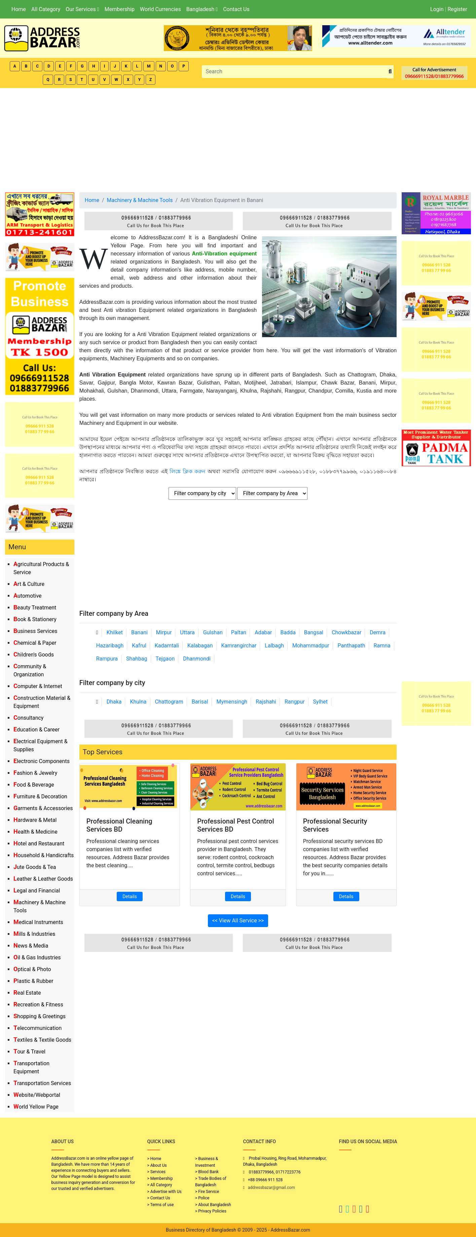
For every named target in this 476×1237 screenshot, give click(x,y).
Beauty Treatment (34, 607)
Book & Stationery (35, 619)
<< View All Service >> (238, 920)
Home (18, 9)
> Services (156, 1171)
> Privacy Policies (210, 1211)
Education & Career (36, 729)
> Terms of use (160, 1204)
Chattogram (169, 702)
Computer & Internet (37, 686)
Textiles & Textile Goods (42, 1040)
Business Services (35, 631)
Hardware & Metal (35, 820)
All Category (45, 9)
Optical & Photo (32, 969)
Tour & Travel (29, 1051)
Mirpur (164, 632)
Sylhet (320, 702)
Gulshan (213, 632)
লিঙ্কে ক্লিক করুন (188, 471)
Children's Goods (33, 654)
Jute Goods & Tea (34, 867)
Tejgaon (165, 658)
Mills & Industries (34, 934)
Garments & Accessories (43, 808)
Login (436, 9)
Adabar (263, 632)
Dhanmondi (197, 658)
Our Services (82, 9)
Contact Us (236, 9)
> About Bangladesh (213, 1204)
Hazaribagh (110, 645)
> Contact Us (158, 1198)
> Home (154, 1158)
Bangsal (313, 632)
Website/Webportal (36, 1095)
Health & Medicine (35, 832)
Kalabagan (200, 645)
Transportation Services (42, 1083)
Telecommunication (37, 1028)
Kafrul (139, 645)
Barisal (200, 702)
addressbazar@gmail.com (271, 1187)
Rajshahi (266, 702)
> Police (202, 1198)
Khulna (138, 702)
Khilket (115, 632)
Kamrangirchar (238, 645)
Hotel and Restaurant (38, 843)
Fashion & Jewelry (35, 773)
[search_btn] (390, 71)
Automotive (27, 596)
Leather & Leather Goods (43, 879)
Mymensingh (232, 702)
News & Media (30, 946)
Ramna (382, 645)
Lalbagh (274, 645)
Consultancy (28, 718)
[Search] (294, 71)
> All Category (159, 1185)
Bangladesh (202, 9)
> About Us (157, 1165)
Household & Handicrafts (43, 855)
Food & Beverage (33, 785)
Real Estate (27, 993)
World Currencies (160, 9)
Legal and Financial (36, 890)
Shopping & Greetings (39, 1016)
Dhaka (114, 702)
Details (129, 896)
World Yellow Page (36, 1107)
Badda (287, 632)
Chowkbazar (346, 632)
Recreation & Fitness (38, 1004)
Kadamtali (167, 645)
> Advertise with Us (164, 1191)
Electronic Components (41, 761)
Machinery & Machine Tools (140, 200)
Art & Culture (28, 584)
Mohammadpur (310, 645)
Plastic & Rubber (33, 981)
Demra (378, 632)
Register (457, 9)
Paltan (238, 632)
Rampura (107, 658)
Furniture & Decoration (40, 796)
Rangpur (295, 702)
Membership (120, 9)
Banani (139, 632)
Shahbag (136, 658)
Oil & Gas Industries (37, 957)
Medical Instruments (38, 922)
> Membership (160, 1178)
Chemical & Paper (34, 643)
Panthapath (351, 645)
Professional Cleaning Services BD (119, 825)
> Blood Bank (207, 1171)
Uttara (187, 632)
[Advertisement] (238, 138)
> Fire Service (207, 1191)
